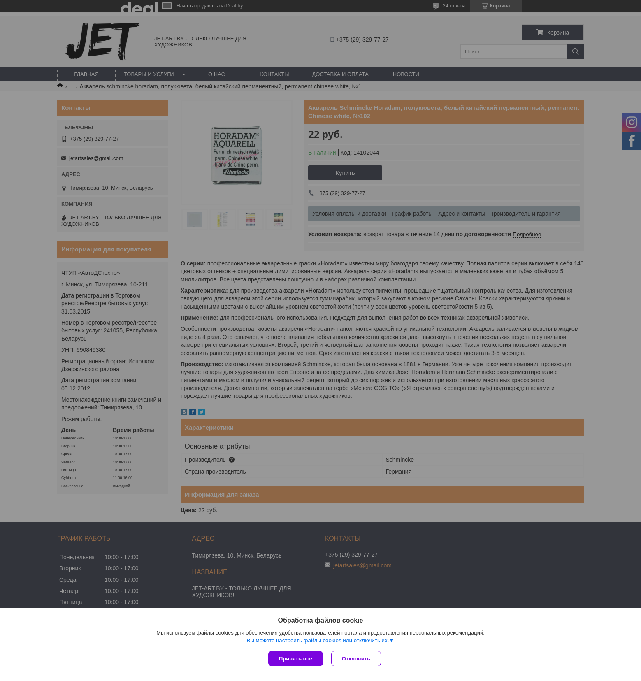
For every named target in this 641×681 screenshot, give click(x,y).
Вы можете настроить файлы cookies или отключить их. (317, 640)
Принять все (295, 658)
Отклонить (356, 658)
